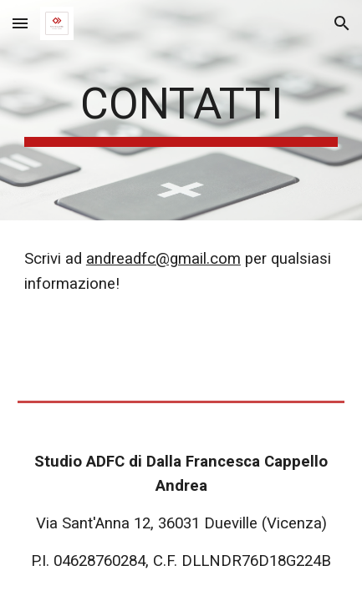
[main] (181, 110)
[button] (20, 23)
